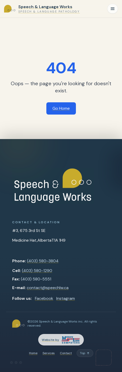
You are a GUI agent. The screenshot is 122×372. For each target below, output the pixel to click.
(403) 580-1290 (37, 270)
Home (33, 353)
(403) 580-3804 (43, 261)
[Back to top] (85, 353)
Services (49, 353)
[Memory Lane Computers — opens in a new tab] (61, 339)
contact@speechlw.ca (48, 287)
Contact (66, 353)
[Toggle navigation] (112, 9)
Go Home (61, 108)
